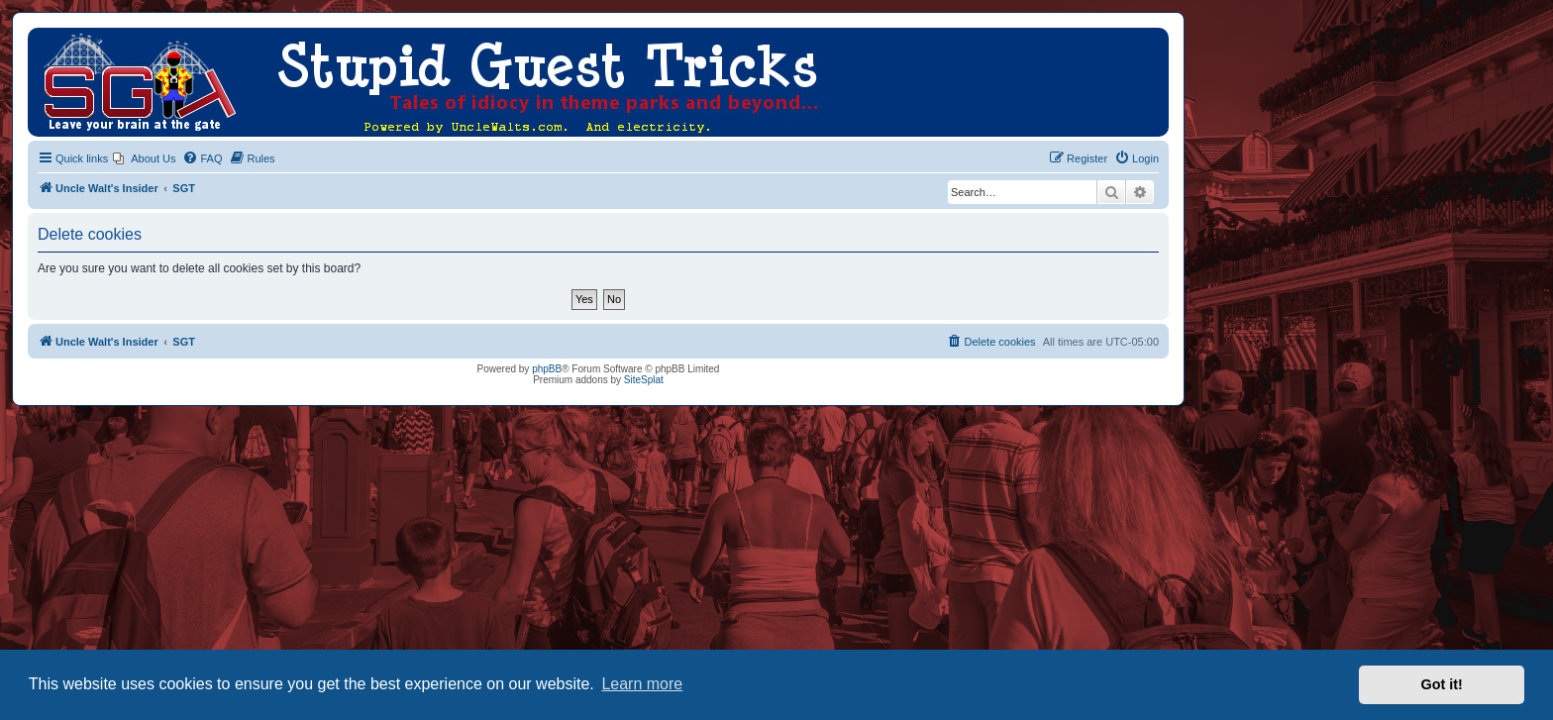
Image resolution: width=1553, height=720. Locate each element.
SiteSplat (644, 379)
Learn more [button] (641, 683)
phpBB (547, 368)
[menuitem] (144, 158)
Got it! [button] (1442, 684)
